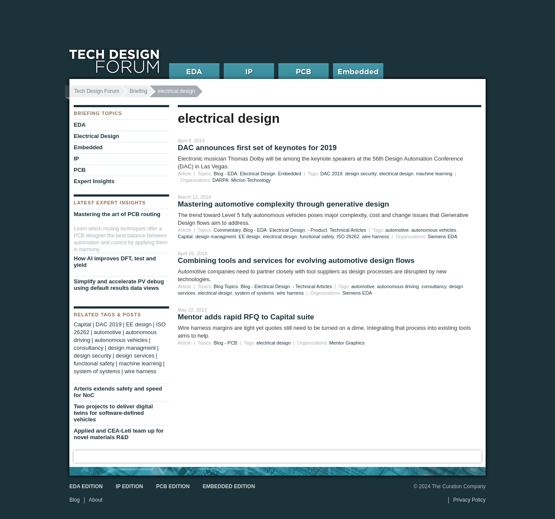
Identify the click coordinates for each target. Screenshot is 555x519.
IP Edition (129, 486)
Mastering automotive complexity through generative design (283, 204)
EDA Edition (86, 486)
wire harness (375, 236)
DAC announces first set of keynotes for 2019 (257, 148)
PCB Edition (172, 486)
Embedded (289, 173)
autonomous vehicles (433, 230)
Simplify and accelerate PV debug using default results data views (119, 284)
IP (76, 158)
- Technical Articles (312, 286)
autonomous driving (398, 286)
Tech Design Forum (96, 91)
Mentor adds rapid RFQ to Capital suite (246, 317)
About (95, 500)
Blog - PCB (225, 342)
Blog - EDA (225, 173)
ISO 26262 (347, 236)
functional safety (317, 236)
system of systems (254, 293)
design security (361, 173)
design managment (215, 236)
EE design (249, 236)
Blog (74, 500)
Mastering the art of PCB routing (117, 214)
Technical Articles (348, 230)
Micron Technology (251, 180)
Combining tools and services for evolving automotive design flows (296, 260)
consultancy (433, 286)
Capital (185, 236)
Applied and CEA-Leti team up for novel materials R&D (118, 433)
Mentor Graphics (346, 342)
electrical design (396, 173)
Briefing (138, 91)
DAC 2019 (331, 173)
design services (135, 355)
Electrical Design (257, 173)
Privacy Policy (469, 500)
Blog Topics (226, 286)
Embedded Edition (228, 486)
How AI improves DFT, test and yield (115, 261)
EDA (79, 125)
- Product (317, 230)
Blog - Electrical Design (265, 286)
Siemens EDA (442, 236)
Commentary (227, 230)
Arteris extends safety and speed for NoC (118, 391)
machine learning (434, 173)
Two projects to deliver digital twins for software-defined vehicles (113, 413)
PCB (79, 170)
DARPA (220, 180)
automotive (397, 230)
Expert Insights (94, 181)
